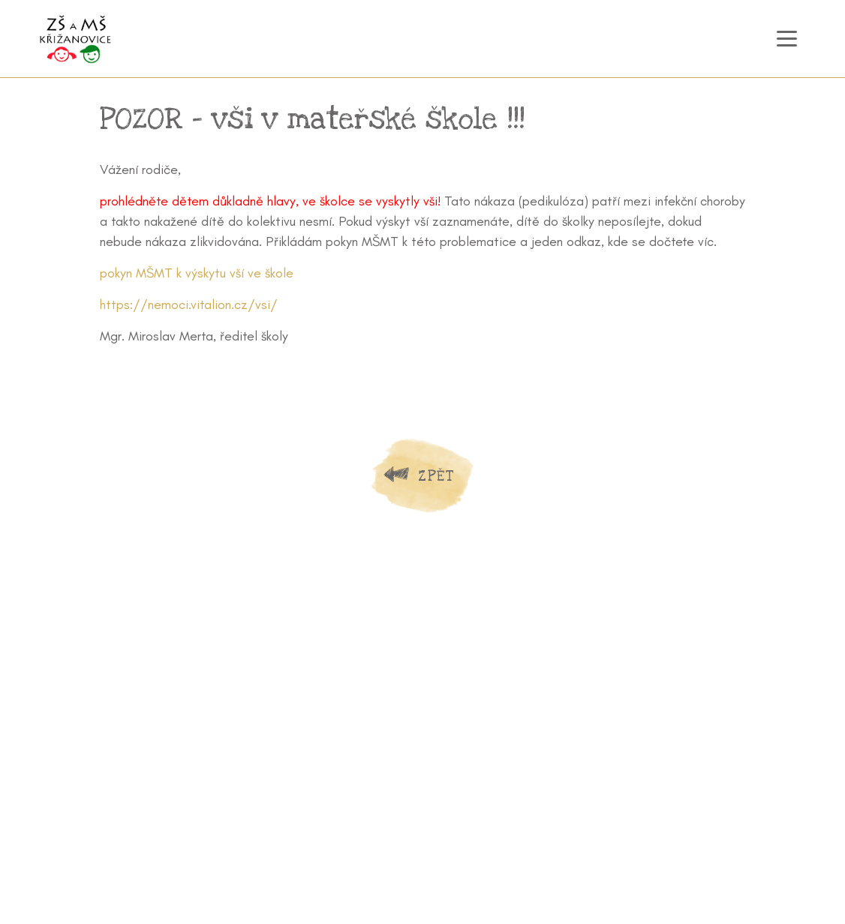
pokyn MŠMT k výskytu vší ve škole (196, 273)
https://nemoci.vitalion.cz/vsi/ (189, 304)
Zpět (436, 475)
